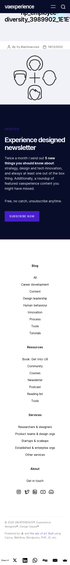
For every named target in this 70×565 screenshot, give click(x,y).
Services (35, 415)
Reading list (35, 394)
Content (35, 291)
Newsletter (35, 380)
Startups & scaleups (35, 441)
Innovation (35, 312)
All (35, 277)
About (35, 469)
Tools (35, 326)
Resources (35, 347)
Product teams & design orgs (35, 434)
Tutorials (35, 333)
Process (35, 319)
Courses (35, 373)
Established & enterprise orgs (35, 448)
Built (51, 533)
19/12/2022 (55, 47)
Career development (35, 284)
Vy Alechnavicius (27, 47)
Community (35, 366)
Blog (35, 266)
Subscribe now (22, 216)
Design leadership (35, 298)
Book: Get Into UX (35, 359)
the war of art (38, 533)
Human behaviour (35, 305)
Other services (35, 455)
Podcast (35, 387)
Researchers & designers (35, 427)
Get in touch (35, 481)
